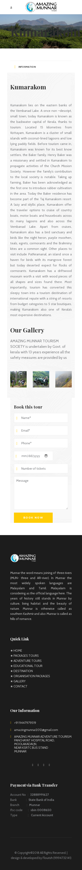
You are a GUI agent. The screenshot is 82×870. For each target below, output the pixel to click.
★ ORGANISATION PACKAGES (30, 676)
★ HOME (16, 650)
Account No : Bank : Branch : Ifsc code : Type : (32, 805)
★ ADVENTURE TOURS (26, 661)
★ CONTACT (18, 686)
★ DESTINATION (21, 671)
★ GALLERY (18, 681)
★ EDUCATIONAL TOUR (26, 666)
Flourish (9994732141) (57, 858)
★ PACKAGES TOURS (24, 656)
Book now (33, 517)
